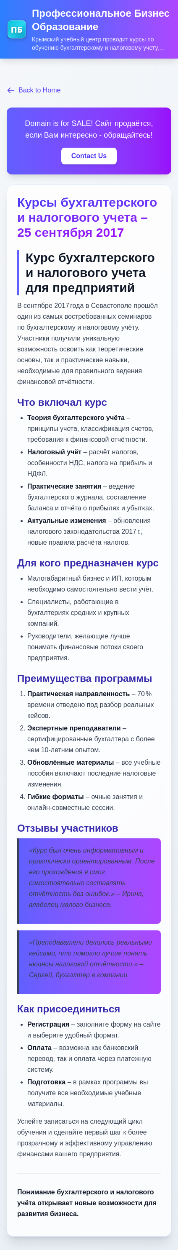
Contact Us (89, 155)
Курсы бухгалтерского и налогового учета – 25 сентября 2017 (87, 217)
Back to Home (33, 90)
